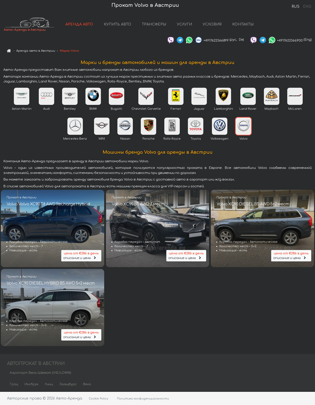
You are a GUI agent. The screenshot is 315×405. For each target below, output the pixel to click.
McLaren (295, 109)
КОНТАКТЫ (245, 25)
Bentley (70, 109)
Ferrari (176, 109)
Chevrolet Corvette (146, 109)
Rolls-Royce (172, 139)
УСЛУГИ (186, 25)
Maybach (271, 109)
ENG (307, 7)
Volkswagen (219, 139)
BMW (93, 109)
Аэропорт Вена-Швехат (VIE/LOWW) (40, 373)
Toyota (196, 139)
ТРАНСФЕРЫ (156, 25)
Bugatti (116, 109)
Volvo (243, 139)
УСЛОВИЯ (214, 25)
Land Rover (248, 109)
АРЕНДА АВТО (81, 25)
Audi (46, 109)
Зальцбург (67, 384)
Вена (87, 384)
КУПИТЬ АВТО (119, 25)
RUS (295, 7)
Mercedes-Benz (75, 139)
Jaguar (199, 109)
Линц (49, 384)
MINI (102, 139)
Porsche (149, 139)
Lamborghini (223, 109)
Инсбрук (31, 384)
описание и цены (81, 256)
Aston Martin (22, 109)
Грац (14, 384)
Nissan (125, 139)
